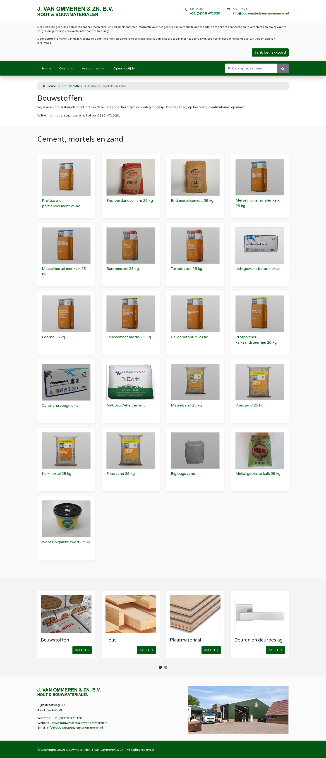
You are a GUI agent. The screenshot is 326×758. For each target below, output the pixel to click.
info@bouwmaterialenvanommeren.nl (261, 13)
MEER (82, 650)
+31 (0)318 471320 (205, 13)
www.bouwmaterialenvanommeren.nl (79, 723)
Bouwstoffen (72, 86)
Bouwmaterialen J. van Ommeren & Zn (95, 750)
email (83, 115)
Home (49, 86)
